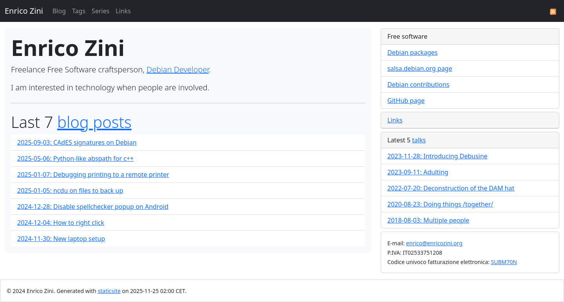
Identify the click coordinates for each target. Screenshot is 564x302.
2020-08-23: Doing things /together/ (440, 204)
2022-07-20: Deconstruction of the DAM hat (450, 188)
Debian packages (412, 52)
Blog (59, 11)
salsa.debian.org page (419, 68)
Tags (78, 11)
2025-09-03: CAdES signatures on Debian (77, 142)
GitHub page (406, 100)
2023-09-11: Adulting (417, 172)
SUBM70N (504, 262)
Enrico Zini (24, 10)
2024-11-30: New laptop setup (61, 238)
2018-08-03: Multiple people (428, 220)
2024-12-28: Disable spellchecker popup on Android (92, 206)
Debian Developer (177, 69)
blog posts (94, 122)
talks (419, 140)
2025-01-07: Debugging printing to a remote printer (93, 174)
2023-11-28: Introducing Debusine (437, 156)
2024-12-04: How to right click (60, 222)
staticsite (109, 291)
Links (123, 11)
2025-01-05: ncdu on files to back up (70, 190)
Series (100, 11)
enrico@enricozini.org (434, 243)
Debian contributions (418, 84)
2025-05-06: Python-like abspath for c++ (75, 158)
